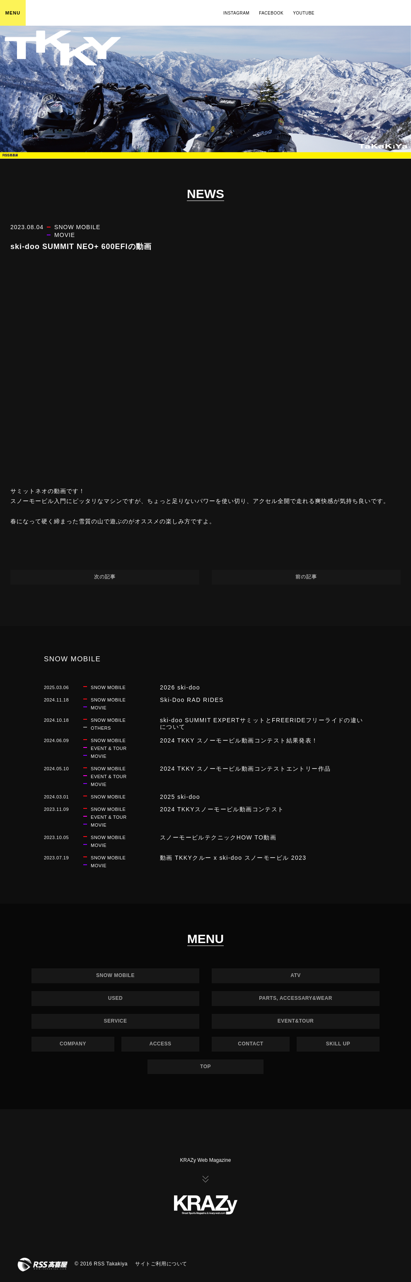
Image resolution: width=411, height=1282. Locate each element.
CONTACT (250, 1044)
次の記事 (105, 577)
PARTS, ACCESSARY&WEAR (295, 998)
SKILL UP (338, 1044)
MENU (12, 12)
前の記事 (306, 577)
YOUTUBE (303, 13)
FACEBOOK (271, 13)
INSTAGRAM (236, 13)
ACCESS (160, 1044)
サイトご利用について (161, 1264)
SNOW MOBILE (115, 975)
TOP (205, 1066)
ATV (295, 975)
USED (115, 998)
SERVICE (115, 1021)
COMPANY (73, 1044)
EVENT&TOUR (296, 1021)
